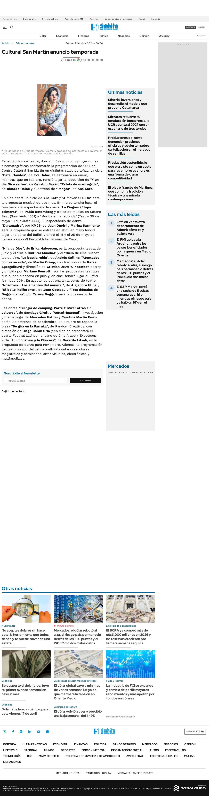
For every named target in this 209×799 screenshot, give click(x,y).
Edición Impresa (93, 750)
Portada (9, 744)
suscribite (190, 27)
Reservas (94, 19)
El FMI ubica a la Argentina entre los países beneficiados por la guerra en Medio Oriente (134, 247)
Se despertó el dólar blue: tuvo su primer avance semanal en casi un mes (25, 689)
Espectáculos (175, 750)
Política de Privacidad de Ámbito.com (93, 756)
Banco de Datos (124, 744)
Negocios (124, 36)
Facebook (13, 731)
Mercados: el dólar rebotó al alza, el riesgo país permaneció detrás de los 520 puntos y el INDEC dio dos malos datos (135, 271)
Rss (29, 756)
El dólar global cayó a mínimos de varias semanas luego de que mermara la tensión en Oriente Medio (77, 691)
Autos (154, 750)
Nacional (31, 750)
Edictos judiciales (163, 756)
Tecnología (12, 756)
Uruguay (164, 36)
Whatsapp (47, 731)
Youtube (38, 731)
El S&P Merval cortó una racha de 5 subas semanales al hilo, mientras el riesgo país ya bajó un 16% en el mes (134, 296)
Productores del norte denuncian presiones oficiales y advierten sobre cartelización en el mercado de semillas (129, 146)
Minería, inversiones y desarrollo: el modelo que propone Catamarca (127, 104)
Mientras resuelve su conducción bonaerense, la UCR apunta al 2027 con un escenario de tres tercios (128, 123)
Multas (189, 756)
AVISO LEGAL (135, 756)
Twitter (5, 731)
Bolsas (123, 373)
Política (103, 36)
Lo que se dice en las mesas (118, 19)
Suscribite (85, 380)
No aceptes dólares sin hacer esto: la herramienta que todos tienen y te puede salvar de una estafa (26, 636)
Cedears (148, 373)
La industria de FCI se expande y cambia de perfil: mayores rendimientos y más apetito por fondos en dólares (130, 691)
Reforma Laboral (50, 19)
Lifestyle (10, 750)
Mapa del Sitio (49, 756)
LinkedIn (29, 731)
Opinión (144, 36)
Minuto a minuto (65, 625)
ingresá (201, 27)
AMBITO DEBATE (135, 773)
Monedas (113, 373)
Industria (155, 19)
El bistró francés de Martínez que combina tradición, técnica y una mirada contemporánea (130, 193)
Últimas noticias (35, 744)
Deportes (68, 750)
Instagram (21, 731)
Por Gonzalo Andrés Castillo (120, 716)
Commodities (136, 373)
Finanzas (83, 36)
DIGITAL (68, 773)
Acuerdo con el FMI (74, 19)
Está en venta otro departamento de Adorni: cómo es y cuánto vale (131, 228)
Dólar (43, 36)
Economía (62, 36)
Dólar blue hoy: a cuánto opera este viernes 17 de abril (25, 711)
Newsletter (201, 36)
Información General (127, 750)
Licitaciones (12, 762)
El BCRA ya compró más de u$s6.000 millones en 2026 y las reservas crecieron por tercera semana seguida (128, 636)
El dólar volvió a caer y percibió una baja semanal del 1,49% (78, 713)
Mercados (149, 744)
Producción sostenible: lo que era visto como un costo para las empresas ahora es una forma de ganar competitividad (129, 170)
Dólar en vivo (29, 19)
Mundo (49, 750)
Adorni (142, 19)
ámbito (6, 43)
